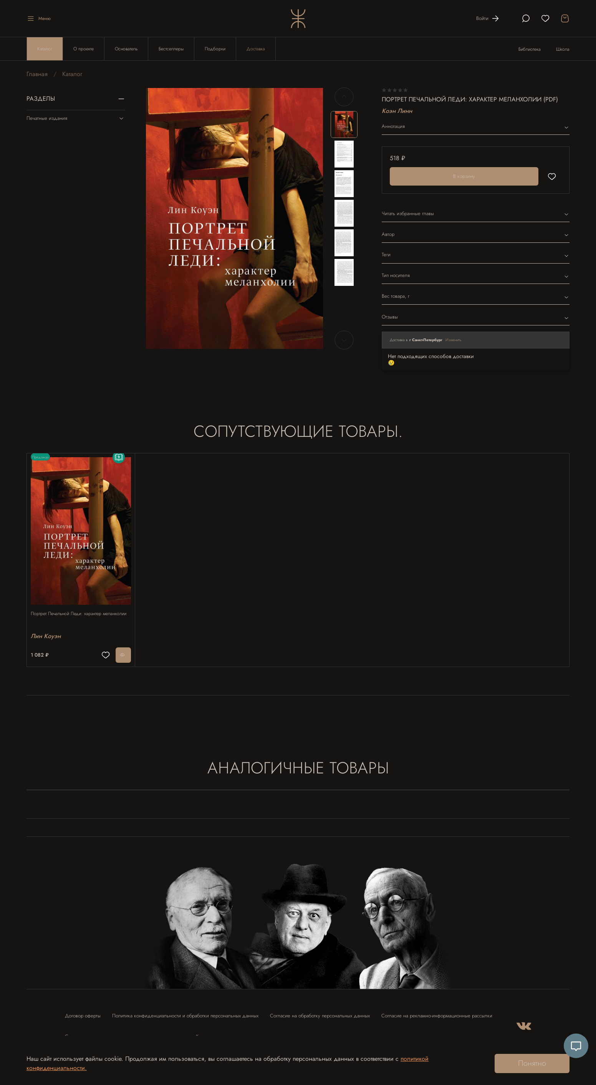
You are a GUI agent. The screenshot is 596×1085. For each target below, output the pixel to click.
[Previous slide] (344, 96)
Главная (37, 74)
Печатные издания (75, 118)
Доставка (256, 48)
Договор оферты (83, 1012)
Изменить (453, 340)
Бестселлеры (171, 48)
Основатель (126, 48)
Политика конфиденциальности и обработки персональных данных (185, 1012)
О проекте (83, 48)
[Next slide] (344, 340)
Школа (563, 49)
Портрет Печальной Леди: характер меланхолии (70, 610)
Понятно (532, 1063)
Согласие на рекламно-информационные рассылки (436, 1012)
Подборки (215, 48)
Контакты (205, 1033)
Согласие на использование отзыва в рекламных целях (124, 1033)
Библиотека (529, 49)
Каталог (44, 48)
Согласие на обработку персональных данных (320, 1012)
